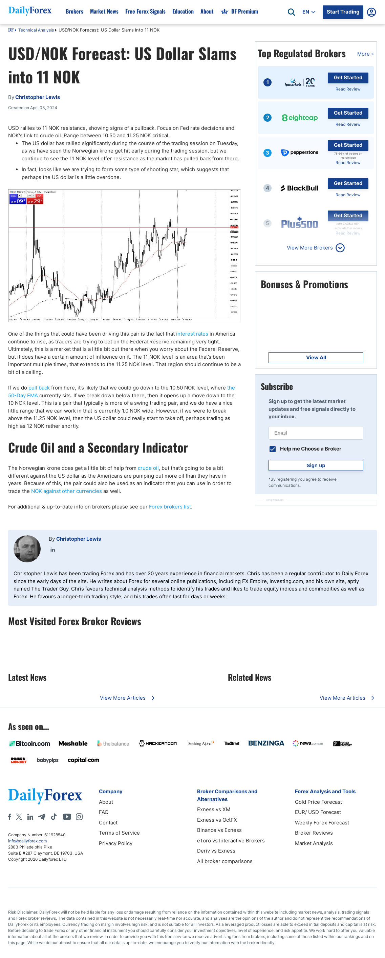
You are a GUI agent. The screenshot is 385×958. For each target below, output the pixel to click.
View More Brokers (310, 247)
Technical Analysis (36, 30)
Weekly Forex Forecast (322, 822)
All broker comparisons (225, 861)
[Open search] (291, 12)
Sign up (316, 465)
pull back (39, 387)
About (106, 802)
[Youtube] (67, 817)
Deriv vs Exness (216, 850)
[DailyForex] (45, 796)
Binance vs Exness (219, 830)
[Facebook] (9, 817)
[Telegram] (41, 817)
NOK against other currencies (66, 491)
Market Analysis (314, 843)
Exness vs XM (213, 809)
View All (316, 357)
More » (365, 54)
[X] (19, 817)
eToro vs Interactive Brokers (231, 840)
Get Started (348, 77)
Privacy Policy (115, 843)
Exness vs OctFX (217, 820)
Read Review (348, 89)
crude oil (148, 468)
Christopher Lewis (78, 539)
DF (11, 30)
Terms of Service (119, 833)
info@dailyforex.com (27, 840)
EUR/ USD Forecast (318, 812)
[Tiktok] (54, 817)
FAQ (103, 812)
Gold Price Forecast (318, 802)
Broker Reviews (314, 833)
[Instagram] (79, 816)
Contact (108, 822)
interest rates (192, 334)
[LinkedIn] (30, 817)
